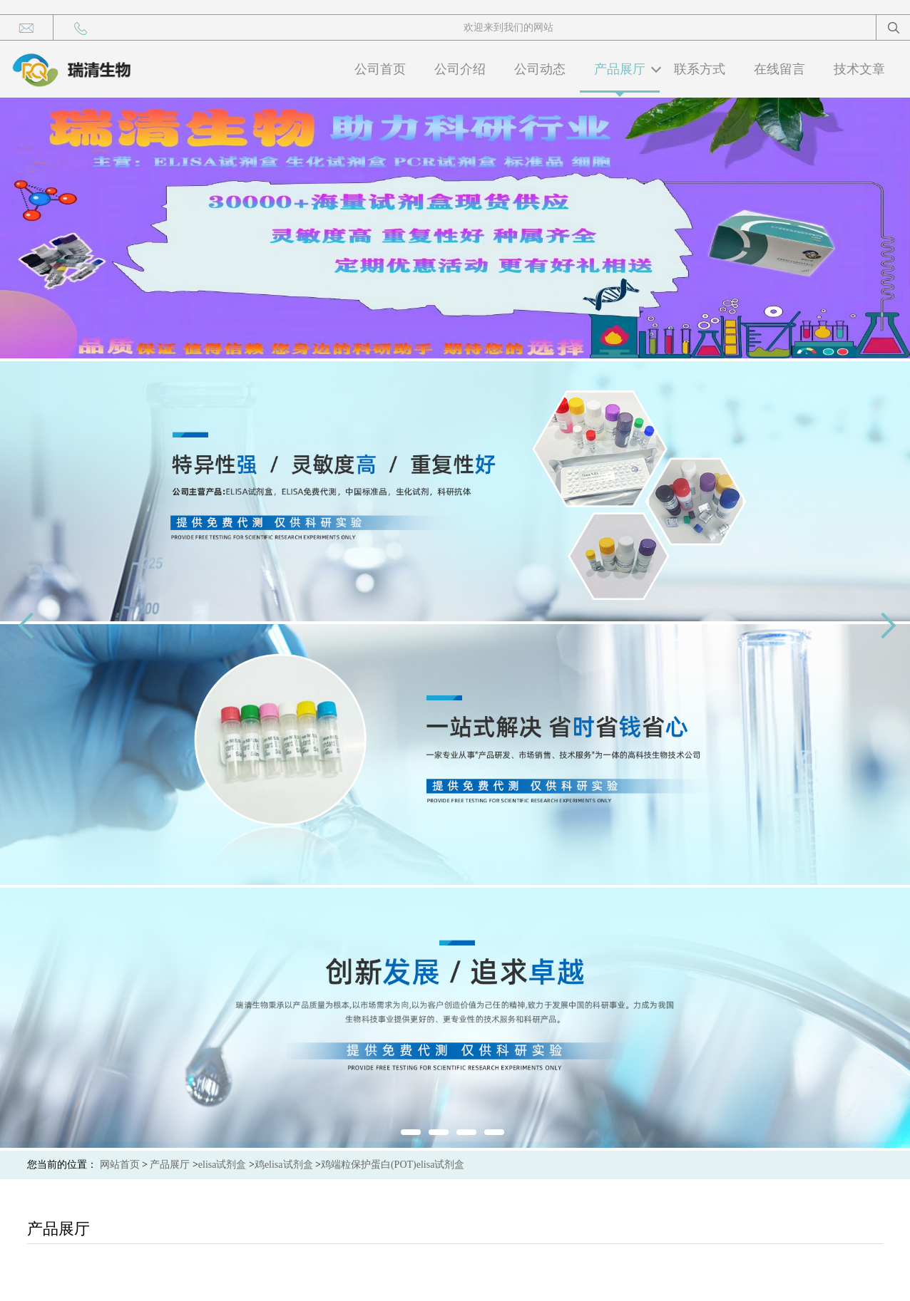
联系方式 (699, 69)
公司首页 (380, 69)
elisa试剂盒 (222, 1164)
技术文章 (859, 69)
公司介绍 (460, 69)
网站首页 (120, 1164)
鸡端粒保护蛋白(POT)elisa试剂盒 (392, 1164)
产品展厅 (619, 69)
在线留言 (779, 69)
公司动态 (540, 69)
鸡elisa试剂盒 (284, 1164)
